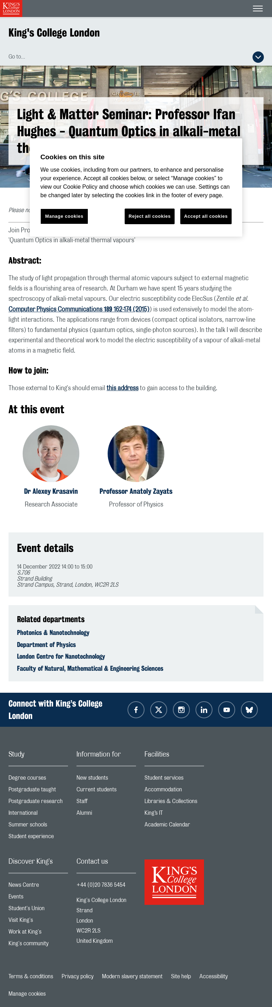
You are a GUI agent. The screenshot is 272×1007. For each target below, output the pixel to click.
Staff (106, 802)
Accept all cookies (206, 216)
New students (106, 779)
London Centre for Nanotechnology (61, 656)
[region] (136, 187)
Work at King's (38, 933)
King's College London (54, 32)
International (38, 814)
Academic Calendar (174, 826)
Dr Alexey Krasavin (51, 491)
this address (122, 388)
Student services (174, 779)
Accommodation (174, 791)
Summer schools (38, 826)
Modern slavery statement (132, 976)
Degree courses (38, 779)
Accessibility (213, 976)
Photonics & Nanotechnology (53, 632)
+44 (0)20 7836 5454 (100, 885)
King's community (38, 945)
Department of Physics (46, 644)
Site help (181, 976)
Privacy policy (78, 976)
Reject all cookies (150, 216)
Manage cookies (27, 994)
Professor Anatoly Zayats (136, 491)
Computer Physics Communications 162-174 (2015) (78, 309)
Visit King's (38, 921)
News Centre (38, 886)
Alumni (106, 814)
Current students (106, 791)
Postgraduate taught (38, 791)
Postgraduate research (38, 802)
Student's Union (38, 910)
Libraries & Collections (174, 802)
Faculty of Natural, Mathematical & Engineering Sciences (90, 668)
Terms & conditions (30, 976)
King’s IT (174, 814)
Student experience (38, 838)
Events (38, 898)
